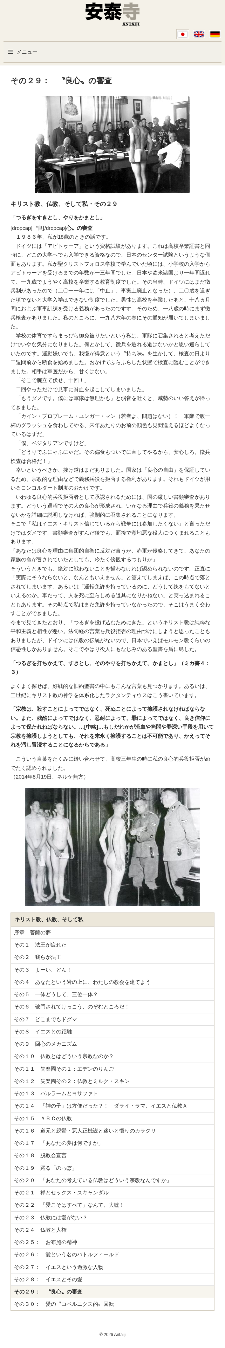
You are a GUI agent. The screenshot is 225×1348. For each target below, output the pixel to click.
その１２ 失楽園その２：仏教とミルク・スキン (72, 1081)
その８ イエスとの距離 (43, 1031)
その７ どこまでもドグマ (45, 1019)
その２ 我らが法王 (37, 957)
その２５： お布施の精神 (45, 1242)
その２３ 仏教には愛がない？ (51, 1217)
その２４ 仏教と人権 (40, 1230)
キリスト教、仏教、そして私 (49, 919)
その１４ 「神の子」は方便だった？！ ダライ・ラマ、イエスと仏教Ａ (101, 1106)
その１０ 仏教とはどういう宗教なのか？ (64, 1056)
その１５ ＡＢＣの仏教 (43, 1118)
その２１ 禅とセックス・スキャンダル (61, 1192)
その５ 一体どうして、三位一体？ (56, 994)
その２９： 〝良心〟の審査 (48, 1292)
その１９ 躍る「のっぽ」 (45, 1168)
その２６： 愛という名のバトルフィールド (66, 1254)
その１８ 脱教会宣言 (40, 1155)
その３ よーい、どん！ (43, 970)
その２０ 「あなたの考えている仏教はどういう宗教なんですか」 (93, 1180)
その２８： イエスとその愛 (48, 1279)
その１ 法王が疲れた (40, 945)
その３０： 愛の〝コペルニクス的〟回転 (64, 1304)
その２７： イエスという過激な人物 (58, 1267)
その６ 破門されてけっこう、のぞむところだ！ (72, 1007)
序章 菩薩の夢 (32, 932)
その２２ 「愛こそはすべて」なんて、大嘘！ (69, 1205)
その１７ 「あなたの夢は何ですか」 (58, 1143)
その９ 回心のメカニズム (45, 1044)
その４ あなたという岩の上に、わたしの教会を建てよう (82, 982)
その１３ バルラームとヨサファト (56, 1093)
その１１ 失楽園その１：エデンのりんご (64, 1069)
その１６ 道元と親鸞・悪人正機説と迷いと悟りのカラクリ (85, 1131)
